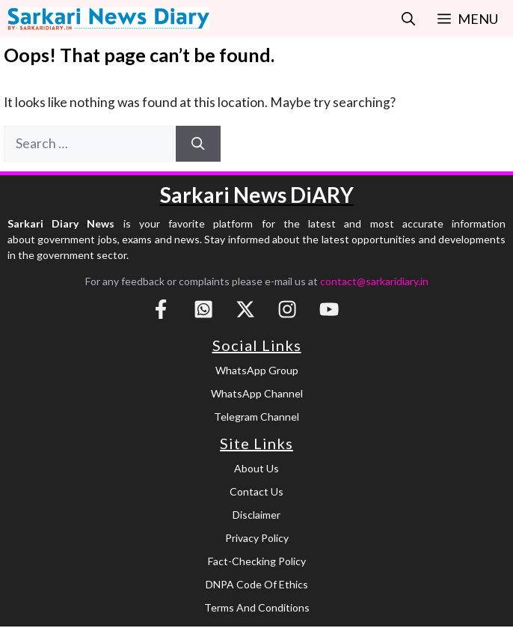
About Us (256, 468)
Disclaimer (256, 514)
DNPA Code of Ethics (257, 584)
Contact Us (256, 491)
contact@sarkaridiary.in (374, 281)
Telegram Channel (256, 416)
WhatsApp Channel (257, 393)
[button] (408, 18)
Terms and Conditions (257, 607)
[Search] (198, 144)
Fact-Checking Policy (257, 561)
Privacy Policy (257, 537)
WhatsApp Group (256, 370)
